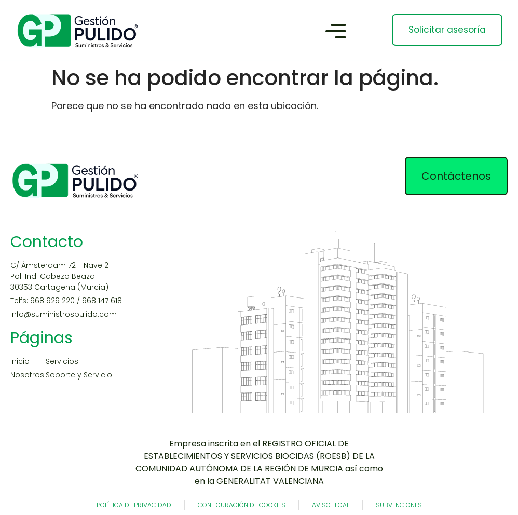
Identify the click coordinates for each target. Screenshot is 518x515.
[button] (335, 33)
